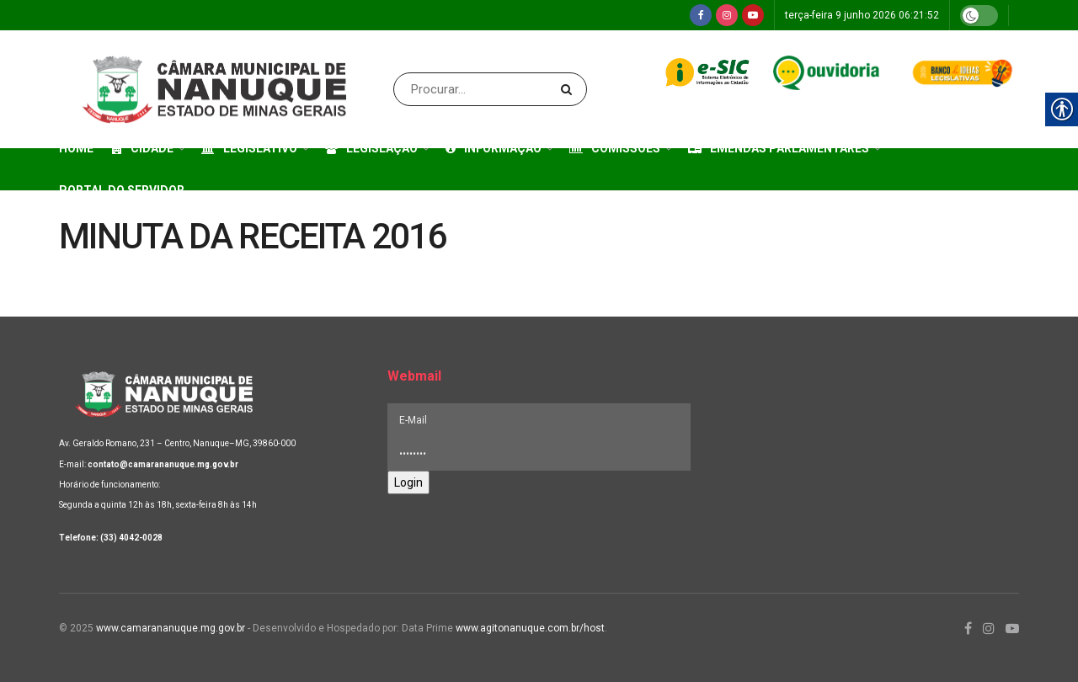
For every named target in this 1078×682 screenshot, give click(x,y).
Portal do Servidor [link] (121, 190)
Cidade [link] (142, 148)
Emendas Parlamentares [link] (778, 148)
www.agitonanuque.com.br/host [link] (530, 628)
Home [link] (76, 148)
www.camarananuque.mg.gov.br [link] (170, 628)
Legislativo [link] (249, 148)
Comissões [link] (614, 148)
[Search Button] (569, 89)
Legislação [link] (371, 148)
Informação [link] (494, 148)
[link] (701, 15)
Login (408, 482)
